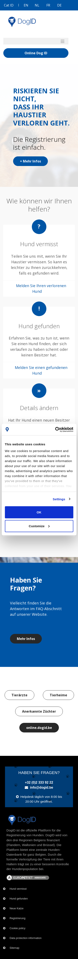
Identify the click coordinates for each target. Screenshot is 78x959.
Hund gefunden (19, 898)
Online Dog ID (36, 53)
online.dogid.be (39, 727)
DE (59, 5)
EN (26, 5)
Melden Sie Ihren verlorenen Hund (41, 288)
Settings (59, 499)
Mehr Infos (26, 638)
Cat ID (9, 5)
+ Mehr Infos (30, 161)
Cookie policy (17, 928)
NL (37, 5)
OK (39, 512)
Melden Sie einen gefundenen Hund (41, 370)
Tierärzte (19, 695)
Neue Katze (17, 908)
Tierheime (58, 695)
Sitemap (14, 947)
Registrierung (17, 918)
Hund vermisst (18, 888)
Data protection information (26, 938)
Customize (39, 526)
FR (48, 5)
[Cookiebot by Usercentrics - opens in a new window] (55, 429)
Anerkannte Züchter (39, 711)
